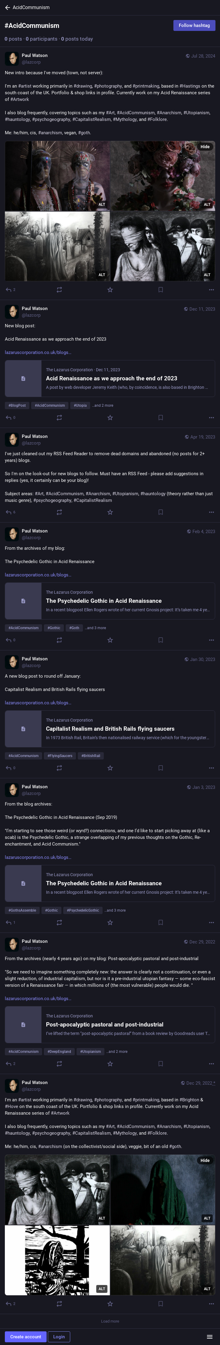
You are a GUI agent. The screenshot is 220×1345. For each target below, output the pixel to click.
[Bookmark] (160, 289)
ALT (102, 204)
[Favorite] (110, 289)
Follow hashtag (194, 25)
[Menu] (209, 1337)
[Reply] (11, 289)
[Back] (6, 7)
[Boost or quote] (59, 289)
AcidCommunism (31, 7)
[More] (211, 289)
